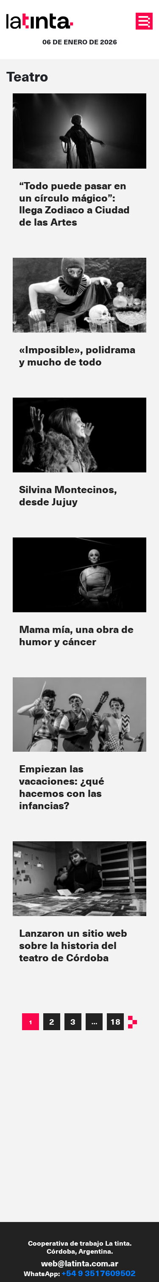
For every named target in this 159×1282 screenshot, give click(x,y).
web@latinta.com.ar (79, 1263)
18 (115, 1021)
